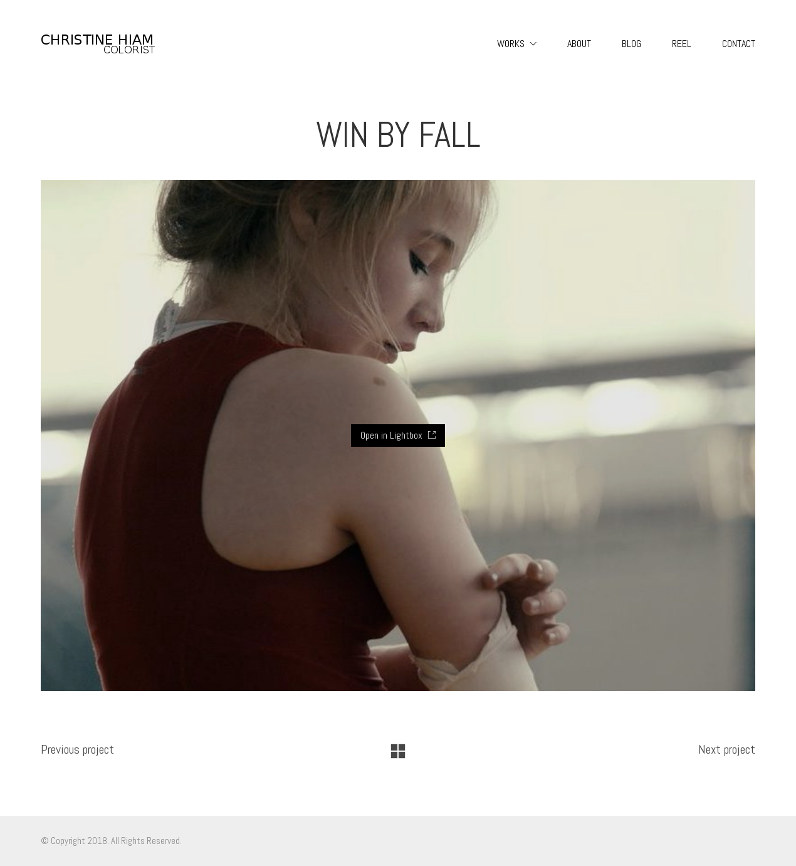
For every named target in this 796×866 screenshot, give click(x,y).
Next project (726, 749)
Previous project (77, 749)
